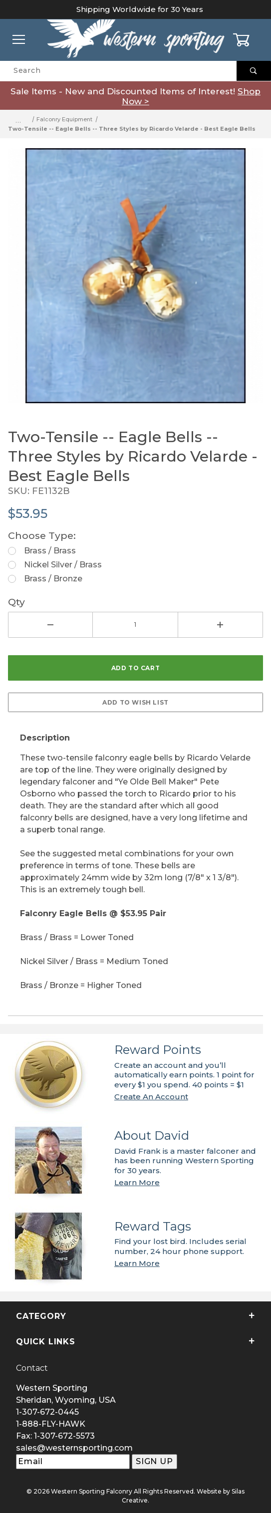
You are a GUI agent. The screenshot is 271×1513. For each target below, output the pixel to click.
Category (135, 1316)
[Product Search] (118, 71)
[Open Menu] (19, 39)
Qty (16, 602)
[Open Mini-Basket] (252, 40)
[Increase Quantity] (220, 625)
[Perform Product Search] (254, 71)
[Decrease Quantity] (50, 625)
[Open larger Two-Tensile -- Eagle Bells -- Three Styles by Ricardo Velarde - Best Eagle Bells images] (135, 283)
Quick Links (135, 1341)
